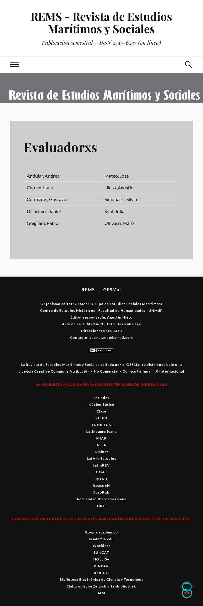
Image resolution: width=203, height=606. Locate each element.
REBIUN (101, 572)
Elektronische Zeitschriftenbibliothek (101, 586)
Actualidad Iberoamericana (101, 499)
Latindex (101, 397)
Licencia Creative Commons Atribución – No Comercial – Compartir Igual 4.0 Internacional (101, 371)
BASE (101, 593)
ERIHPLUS (101, 424)
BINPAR (101, 566)
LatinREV (101, 465)
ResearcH (101, 485)
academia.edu (101, 539)
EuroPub (101, 492)
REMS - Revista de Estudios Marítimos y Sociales (101, 22)
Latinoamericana (101, 431)
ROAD (101, 479)
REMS (88, 289)
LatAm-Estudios (101, 458)
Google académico (101, 532)
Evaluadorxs (61, 146)
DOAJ (101, 472)
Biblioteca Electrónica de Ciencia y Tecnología (101, 579)
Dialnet (101, 452)
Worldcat (101, 545)
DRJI (101, 506)
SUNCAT (101, 552)
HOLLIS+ (101, 559)
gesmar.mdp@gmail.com (111, 337)
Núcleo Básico (101, 404)
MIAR (101, 438)
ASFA (101, 445)
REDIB (101, 418)
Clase (101, 411)
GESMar (112, 289)
